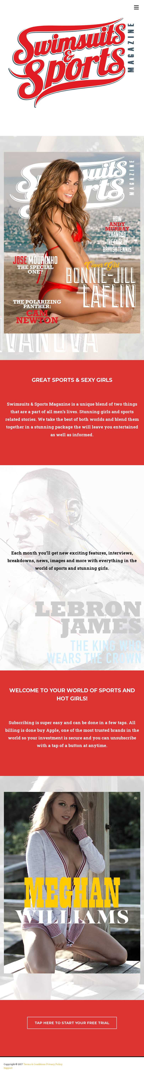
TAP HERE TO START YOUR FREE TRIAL (72, 1023)
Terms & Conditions (34, 1064)
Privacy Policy (54, 1064)
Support (8, 1068)
